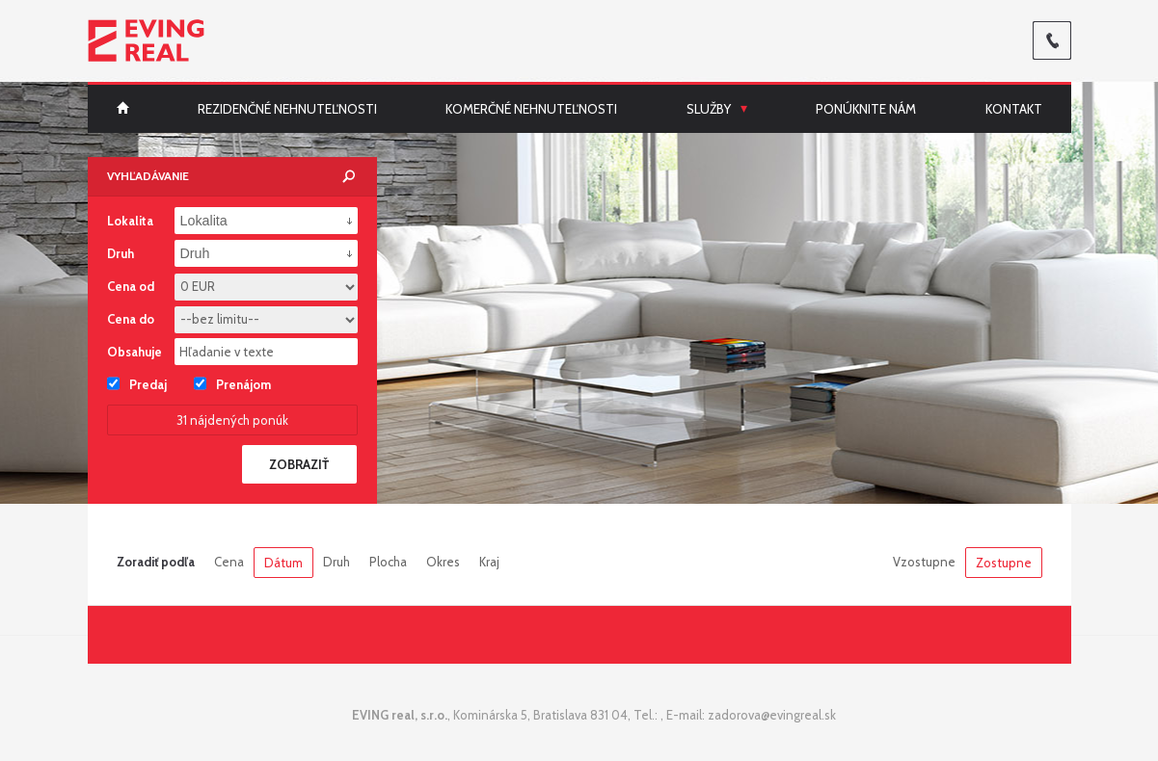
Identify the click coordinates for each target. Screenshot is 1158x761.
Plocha (388, 561)
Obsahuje (134, 351)
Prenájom (232, 383)
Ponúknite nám (866, 109)
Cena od (130, 286)
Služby (709, 109)
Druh (336, 561)
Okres (443, 561)
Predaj (137, 383)
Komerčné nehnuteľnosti (531, 109)
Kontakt (1013, 109)
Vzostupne (924, 561)
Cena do (130, 319)
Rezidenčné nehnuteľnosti (287, 109)
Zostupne (1004, 562)
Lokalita (130, 220)
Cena (229, 561)
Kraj (489, 561)
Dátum (283, 562)
